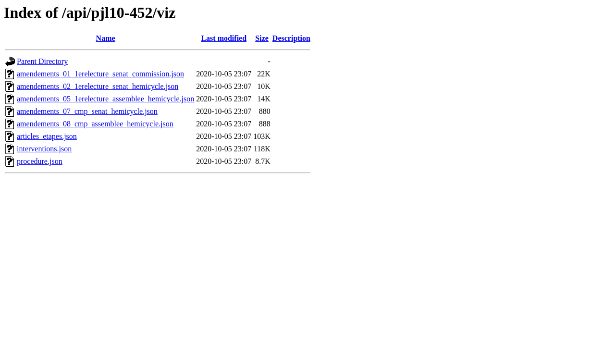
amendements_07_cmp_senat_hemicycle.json (87, 111)
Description (291, 38)
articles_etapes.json (47, 136)
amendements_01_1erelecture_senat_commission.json (100, 74)
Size (262, 38)
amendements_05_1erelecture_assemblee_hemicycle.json (105, 99)
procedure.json (39, 161)
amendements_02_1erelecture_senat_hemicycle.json (97, 86)
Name (105, 38)
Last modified (223, 38)
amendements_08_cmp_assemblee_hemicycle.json (95, 124)
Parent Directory (42, 61)
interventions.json (44, 149)
